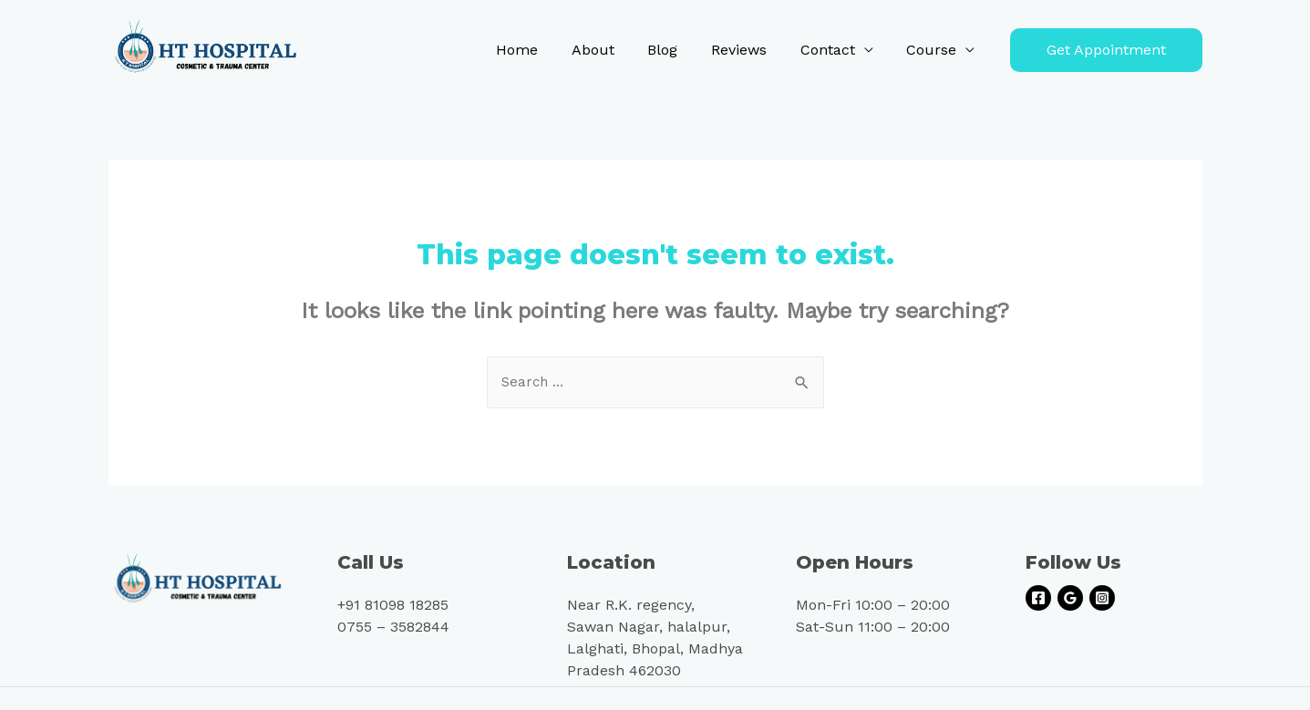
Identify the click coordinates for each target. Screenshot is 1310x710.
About (612, 49)
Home (541, 49)
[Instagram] (1102, 599)
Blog (678, 49)
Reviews (750, 49)
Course (934, 49)
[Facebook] (1038, 599)
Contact (834, 49)
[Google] (1070, 599)
